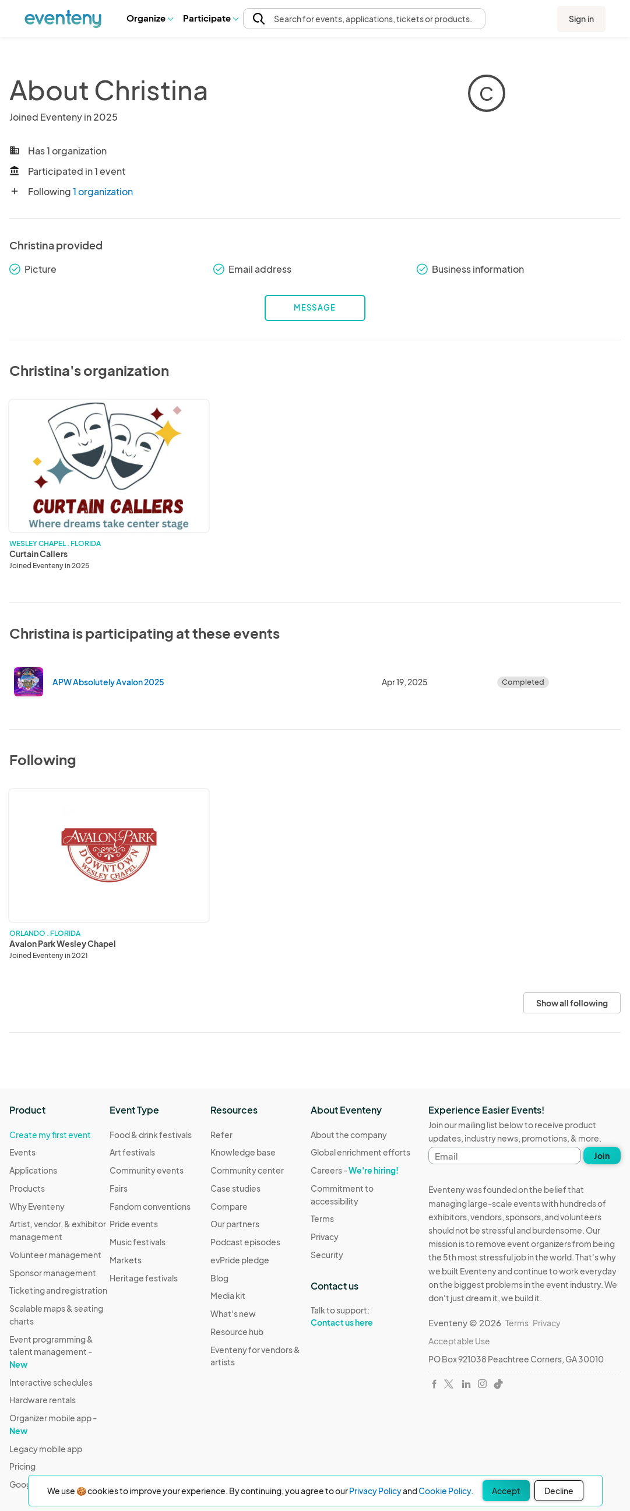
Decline (558, 1490)
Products (27, 1188)
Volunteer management (55, 1254)
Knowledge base (243, 1152)
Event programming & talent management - (51, 1351)
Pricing (22, 1466)
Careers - (355, 1170)
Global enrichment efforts (360, 1152)
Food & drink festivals (151, 1134)
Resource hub (236, 1331)
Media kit (227, 1295)
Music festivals (138, 1242)
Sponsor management (52, 1272)
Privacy (325, 1236)
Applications (33, 1170)
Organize (149, 17)
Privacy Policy (375, 1490)
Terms (322, 1218)
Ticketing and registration (58, 1290)
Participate (210, 17)
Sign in (581, 18)
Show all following (572, 1003)
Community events (147, 1170)
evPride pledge (239, 1260)
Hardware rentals (42, 1399)
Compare (229, 1206)
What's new (233, 1313)
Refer (221, 1134)
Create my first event (50, 1134)
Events (22, 1152)
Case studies (235, 1188)
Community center (247, 1170)
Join (602, 1155)
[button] (149, 18)
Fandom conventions (150, 1206)
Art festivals (132, 1152)
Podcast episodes (245, 1242)
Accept (506, 1490)
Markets (126, 1260)
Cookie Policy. (445, 1490)
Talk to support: (361, 1316)
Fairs (119, 1188)
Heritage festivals (144, 1278)
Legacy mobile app (45, 1448)
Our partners (234, 1223)
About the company (349, 1134)
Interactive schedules (51, 1382)
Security (327, 1254)
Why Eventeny (37, 1206)
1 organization (103, 191)
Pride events (134, 1223)
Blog (219, 1278)
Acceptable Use (459, 1341)
